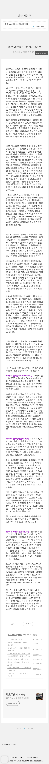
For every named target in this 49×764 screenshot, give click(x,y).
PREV (18, 728)
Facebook (25, 760)
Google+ (39, 760)
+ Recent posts (9, 745)
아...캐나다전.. (12, 639)
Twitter (19, 760)
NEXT (30, 728)
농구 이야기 (12, 635)
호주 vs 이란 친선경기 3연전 (16, 24)
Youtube (33, 760)
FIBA (20, 635)
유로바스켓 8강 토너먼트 (16, 659)
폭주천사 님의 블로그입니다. (17, 698)
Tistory (22, 757)
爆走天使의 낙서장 (15, 694)
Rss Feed (10, 760)
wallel (36, 757)
